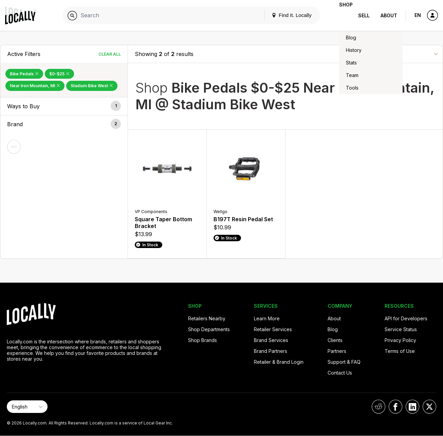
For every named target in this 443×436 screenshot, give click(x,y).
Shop (340, 15)
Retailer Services (273, 329)
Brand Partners (270, 351)
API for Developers (406, 318)
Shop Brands (202, 340)
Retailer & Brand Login (278, 362)
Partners (337, 351)
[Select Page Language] (27, 406)
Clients (335, 340)
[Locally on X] (429, 407)
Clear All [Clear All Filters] (109, 54)
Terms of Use (400, 351)
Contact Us (340, 373)
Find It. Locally (281, 15)
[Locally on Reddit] (378, 407)
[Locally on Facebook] (395, 407)
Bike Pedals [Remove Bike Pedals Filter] (24, 73)
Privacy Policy (400, 340)
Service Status (401, 329)
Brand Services (271, 340)
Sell (364, 15)
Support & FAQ (344, 362)
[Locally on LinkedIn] (412, 407)
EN (417, 15)
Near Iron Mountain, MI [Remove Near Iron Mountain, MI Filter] (35, 85)
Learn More (267, 318)
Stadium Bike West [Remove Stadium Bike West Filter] (92, 85)
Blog (333, 329)
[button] (64, 106)
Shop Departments (209, 329)
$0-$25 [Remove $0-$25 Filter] (59, 73)
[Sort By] (402, 53)
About (389, 15)
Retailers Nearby (206, 318)
